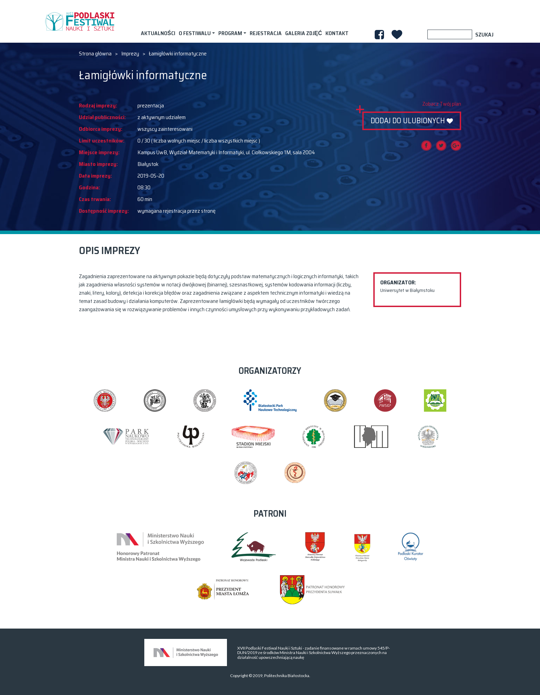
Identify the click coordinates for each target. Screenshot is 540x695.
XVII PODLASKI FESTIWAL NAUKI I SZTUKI (79, 21)
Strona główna (95, 54)
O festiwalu (195, 33)
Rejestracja (266, 33)
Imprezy (130, 54)
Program (230, 33)
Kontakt (337, 33)
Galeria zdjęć (303, 33)
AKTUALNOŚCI (158, 33)
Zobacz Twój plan (441, 104)
